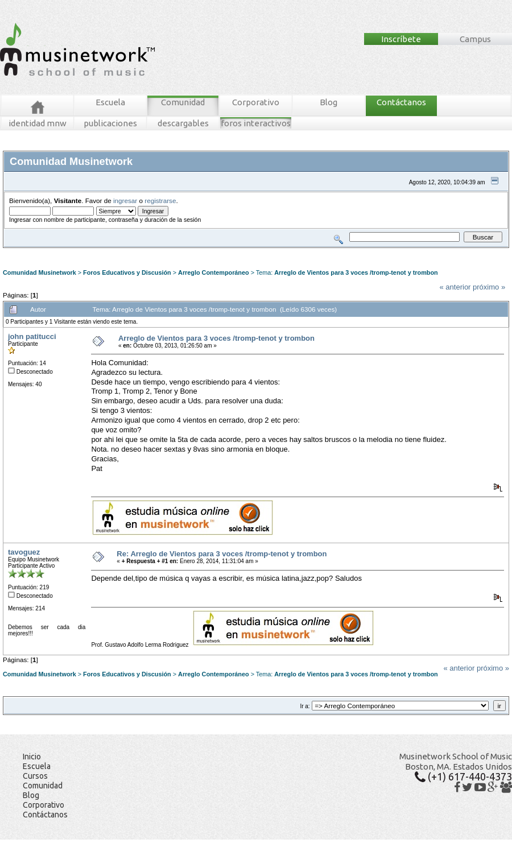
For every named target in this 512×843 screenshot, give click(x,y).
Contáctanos (401, 102)
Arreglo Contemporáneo (213, 272)
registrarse (160, 200)
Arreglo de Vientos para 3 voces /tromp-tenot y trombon (355, 272)
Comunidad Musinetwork (39, 272)
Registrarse (203, 252)
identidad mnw (38, 123)
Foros (27, 252)
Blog (328, 102)
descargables (183, 123)
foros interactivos (256, 123)
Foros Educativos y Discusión (127, 272)
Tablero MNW (140, 252)
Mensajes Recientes (69, 252)
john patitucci (32, 336)
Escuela (110, 102)
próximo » (489, 287)
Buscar (109, 252)
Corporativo (255, 102)
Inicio (32, 756)
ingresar (125, 200)
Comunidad (183, 102)
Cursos (35, 775)
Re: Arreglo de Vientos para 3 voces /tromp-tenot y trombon (222, 553)
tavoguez (24, 552)
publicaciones (110, 123)
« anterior (455, 287)
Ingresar (173, 252)
